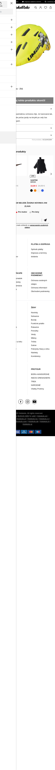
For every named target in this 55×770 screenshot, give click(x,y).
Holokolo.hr (45, 421)
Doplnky (7, 378)
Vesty (6, 345)
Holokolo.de (33, 421)
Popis (4, 109)
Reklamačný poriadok (13, 278)
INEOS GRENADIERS (40, 378)
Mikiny (34, 338)
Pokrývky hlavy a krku (13, 342)
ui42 (34, 416)
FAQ (5, 260)
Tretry (6, 381)
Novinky (7, 312)
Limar (5, 81)
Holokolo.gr (27, 424)
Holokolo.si (9, 421)
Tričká (33, 342)
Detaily (5, 128)
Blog (5, 249)
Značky (7, 385)
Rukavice (7, 331)
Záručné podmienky (12, 282)
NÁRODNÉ (36, 385)
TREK (33, 381)
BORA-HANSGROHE (40, 374)
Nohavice (8, 320)
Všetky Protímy (37, 389)
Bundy (6, 323)
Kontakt (7, 253)
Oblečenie (8, 374)
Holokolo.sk (42, 416)
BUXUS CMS (23, 416)
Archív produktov (11, 256)
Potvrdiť (45, 220)
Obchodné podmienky (40, 291)
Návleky (7, 338)
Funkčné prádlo (10, 327)
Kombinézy (8, 352)
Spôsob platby (37, 249)
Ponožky (7, 334)
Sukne (34, 345)
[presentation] (4, 173)
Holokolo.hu (33, 419)
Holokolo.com (21, 421)
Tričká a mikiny (10, 349)
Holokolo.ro (44, 419)
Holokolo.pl (21, 419)
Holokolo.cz (10, 419)
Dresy (6, 316)
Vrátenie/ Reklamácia (13, 286)
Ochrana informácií (39, 288)
